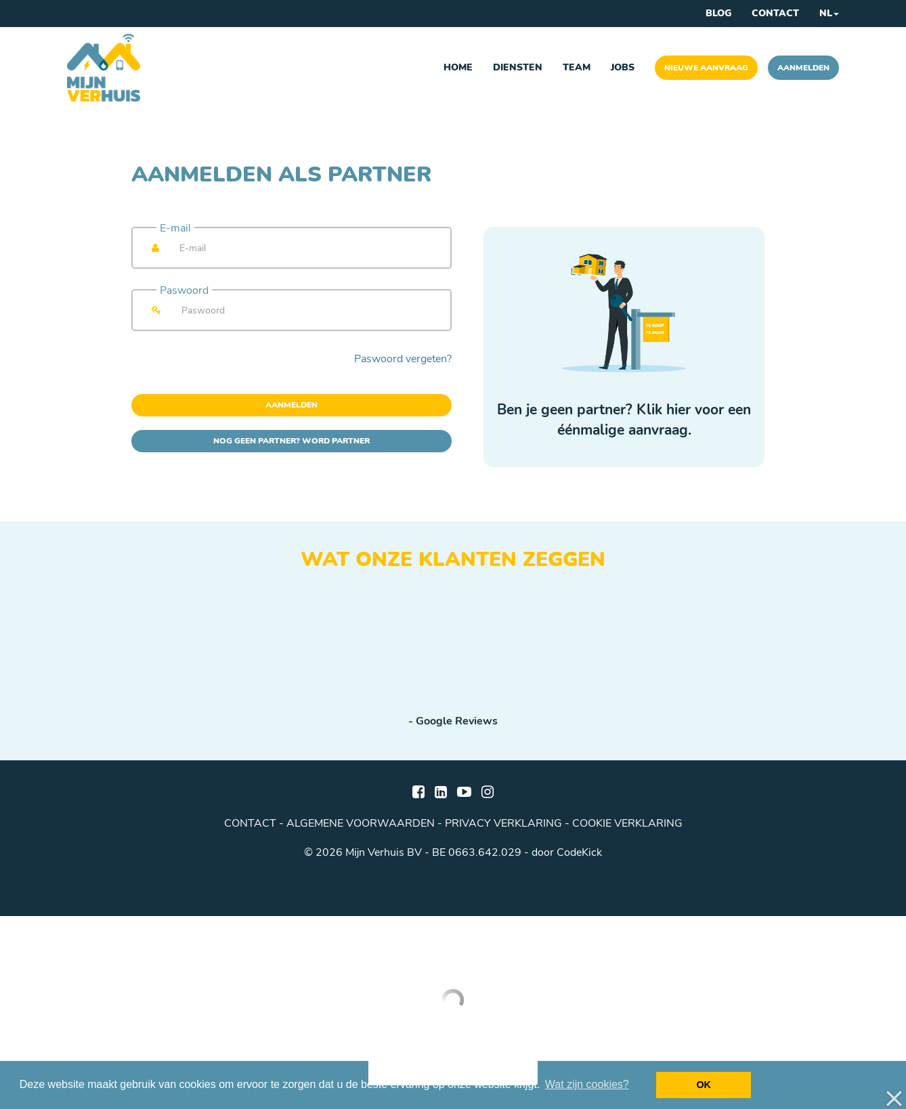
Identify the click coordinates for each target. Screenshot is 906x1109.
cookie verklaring (627, 823)
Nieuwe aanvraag (706, 67)
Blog (718, 13)
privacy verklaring (503, 823)
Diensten (517, 67)
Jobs (622, 67)
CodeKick (579, 852)
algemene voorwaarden (360, 823)
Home (458, 67)
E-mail (175, 228)
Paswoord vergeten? (403, 358)
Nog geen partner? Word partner (291, 440)
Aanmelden (803, 67)
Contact (775, 13)
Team (576, 67)
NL (829, 13)
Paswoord (184, 290)
